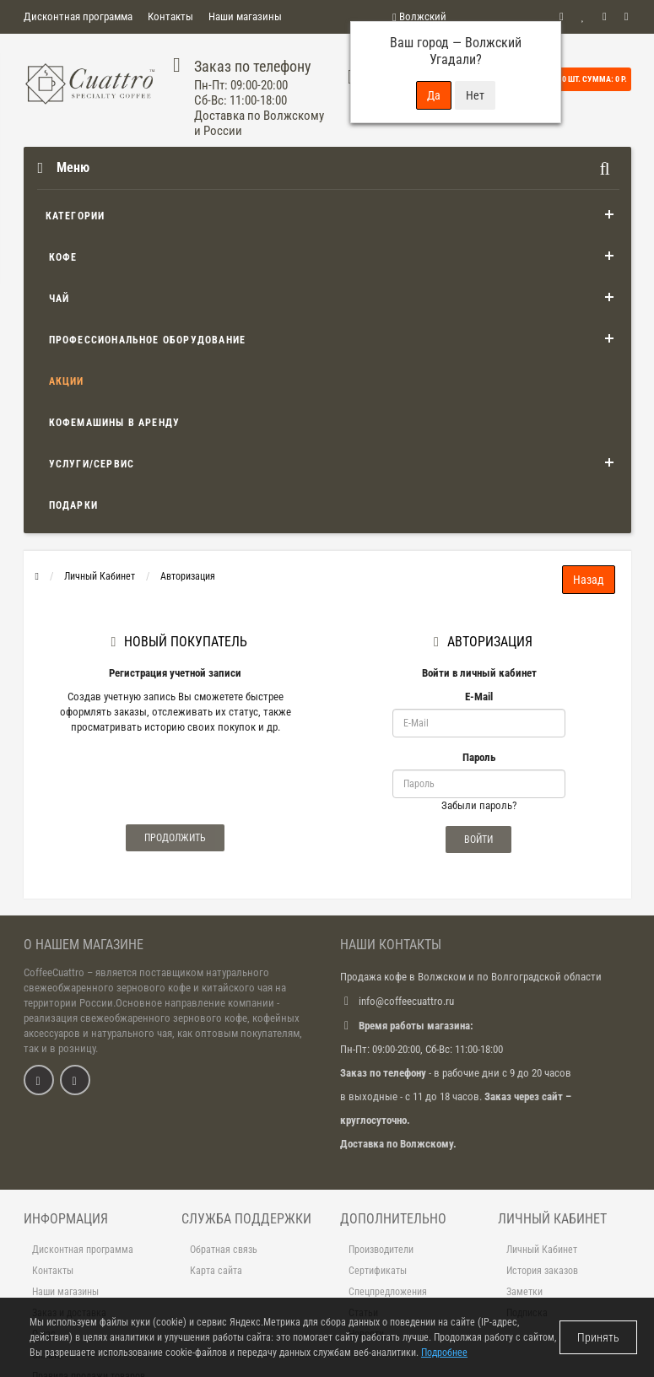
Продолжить (175, 838)
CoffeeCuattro (54, 972)
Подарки (73, 505)
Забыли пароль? (478, 805)
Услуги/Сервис (92, 464)
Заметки (524, 1292)
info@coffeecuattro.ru (406, 1001)
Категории (75, 216)
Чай (59, 299)
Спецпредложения (388, 1292)
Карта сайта (216, 1271)
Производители (381, 1250)
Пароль (478, 757)
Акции (66, 381)
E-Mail (479, 696)
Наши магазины (245, 16)
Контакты (170, 16)
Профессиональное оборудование (147, 340)
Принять (598, 1337)
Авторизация (187, 576)
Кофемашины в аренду (115, 423)
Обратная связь (223, 1250)
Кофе (63, 257)
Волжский (419, 16)
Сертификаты (378, 1271)
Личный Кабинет (99, 576)
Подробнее (444, 1352)
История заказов (542, 1271)
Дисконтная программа (78, 16)
